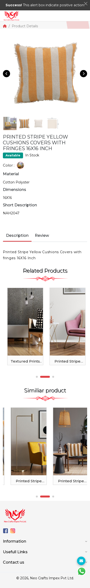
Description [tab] (17, 235)
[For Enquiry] (81, 561)
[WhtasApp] (81, 571)
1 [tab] (37, 377)
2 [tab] (45, 377)
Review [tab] (42, 235)
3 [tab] (53, 377)
